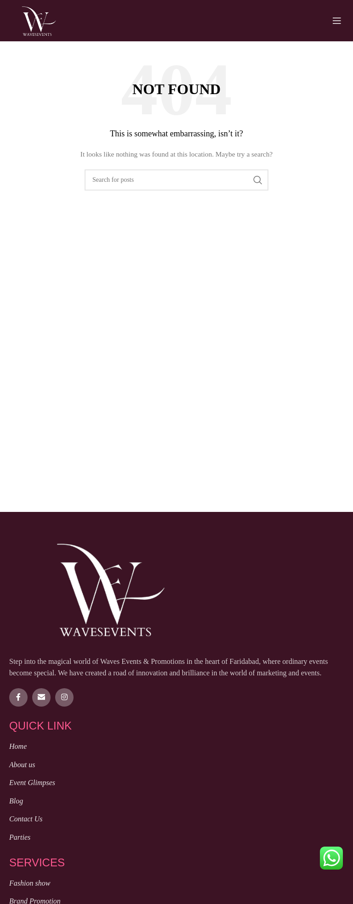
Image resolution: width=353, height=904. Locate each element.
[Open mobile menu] (337, 20)
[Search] (176, 180)
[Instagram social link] (64, 697)
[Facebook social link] (18, 697)
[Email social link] (41, 697)
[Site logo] (38, 20)
